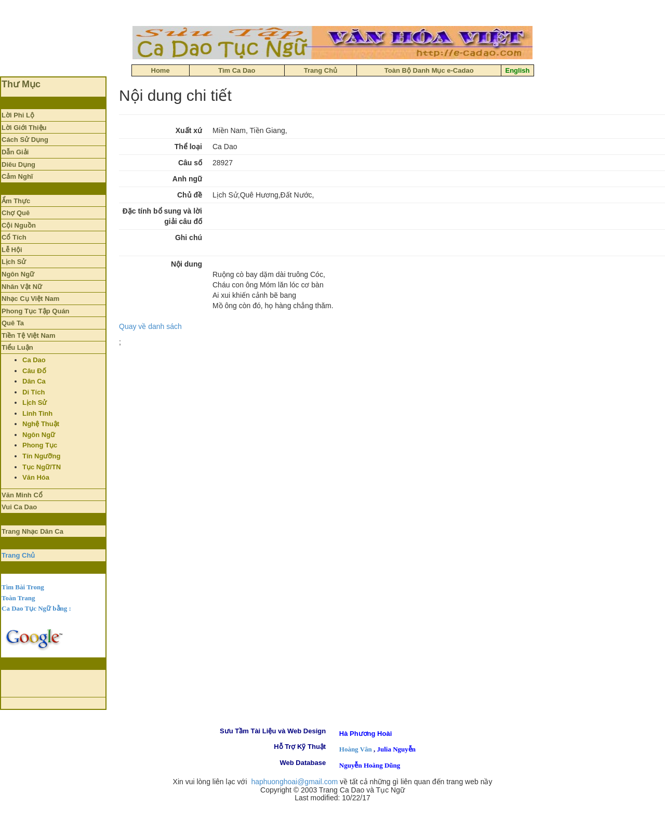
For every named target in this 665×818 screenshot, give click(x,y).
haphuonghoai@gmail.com (294, 781)
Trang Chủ (18, 555)
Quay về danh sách (150, 326)
